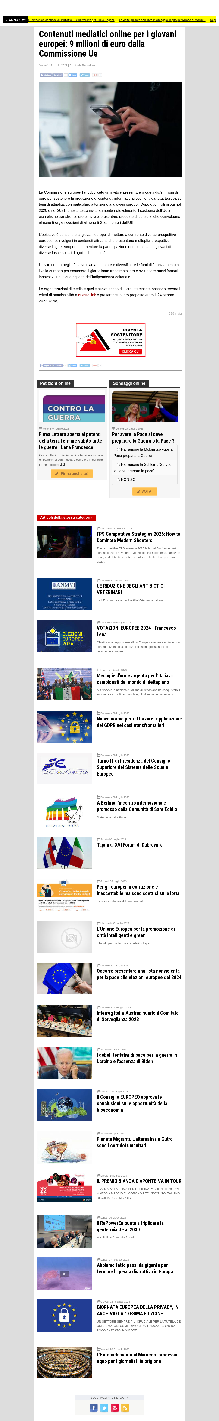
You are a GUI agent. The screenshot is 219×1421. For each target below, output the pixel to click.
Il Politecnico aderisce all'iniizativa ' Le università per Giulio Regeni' (74, 20)
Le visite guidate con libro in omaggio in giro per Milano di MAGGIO (165, 20)
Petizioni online (55, 383)
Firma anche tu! (71, 474)
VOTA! (145, 491)
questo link (87, 295)
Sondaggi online (129, 383)
